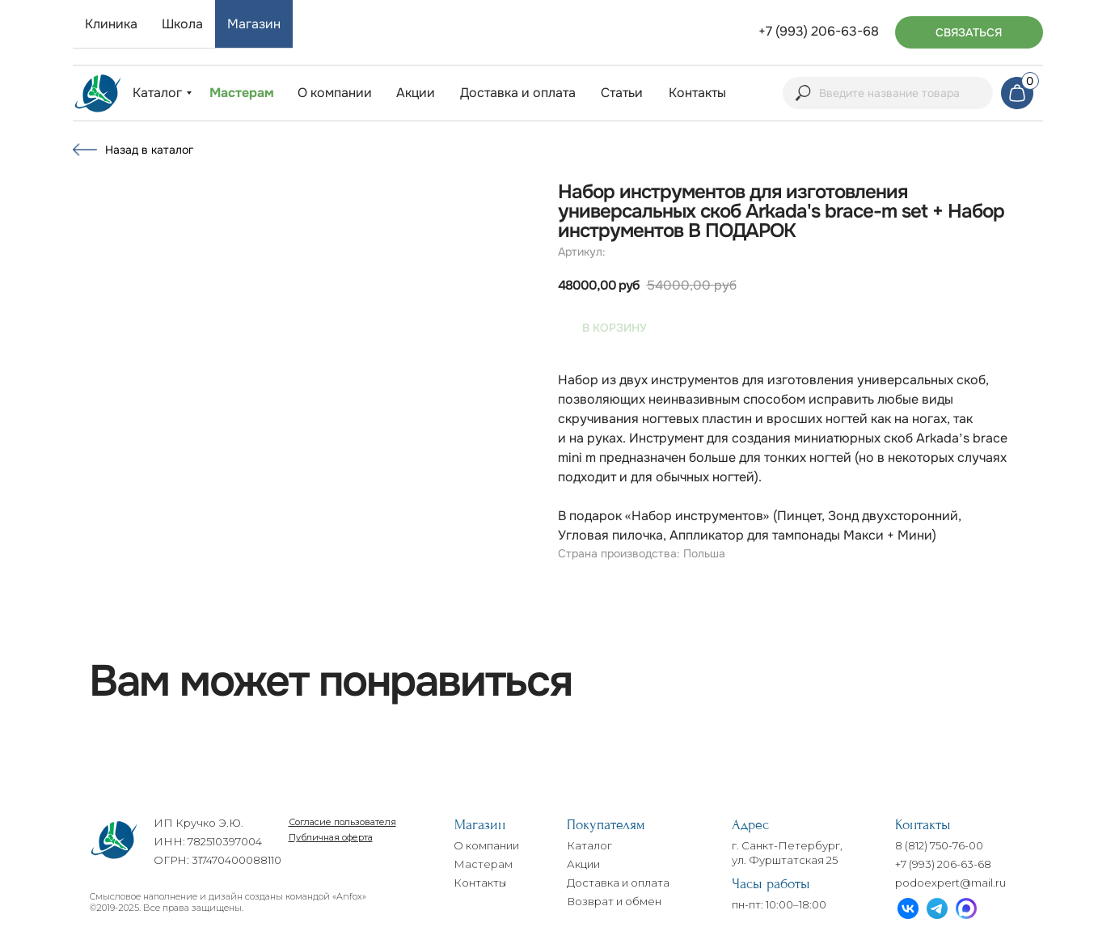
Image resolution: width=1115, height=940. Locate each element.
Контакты (480, 882)
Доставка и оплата (618, 882)
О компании (486, 845)
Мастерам (483, 863)
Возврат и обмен (614, 901)
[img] (98, 93)
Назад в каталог (149, 149)
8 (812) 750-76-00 (939, 845)
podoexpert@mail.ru (950, 882)
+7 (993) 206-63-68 (943, 863)
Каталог (589, 845)
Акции (583, 863)
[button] (969, 32)
